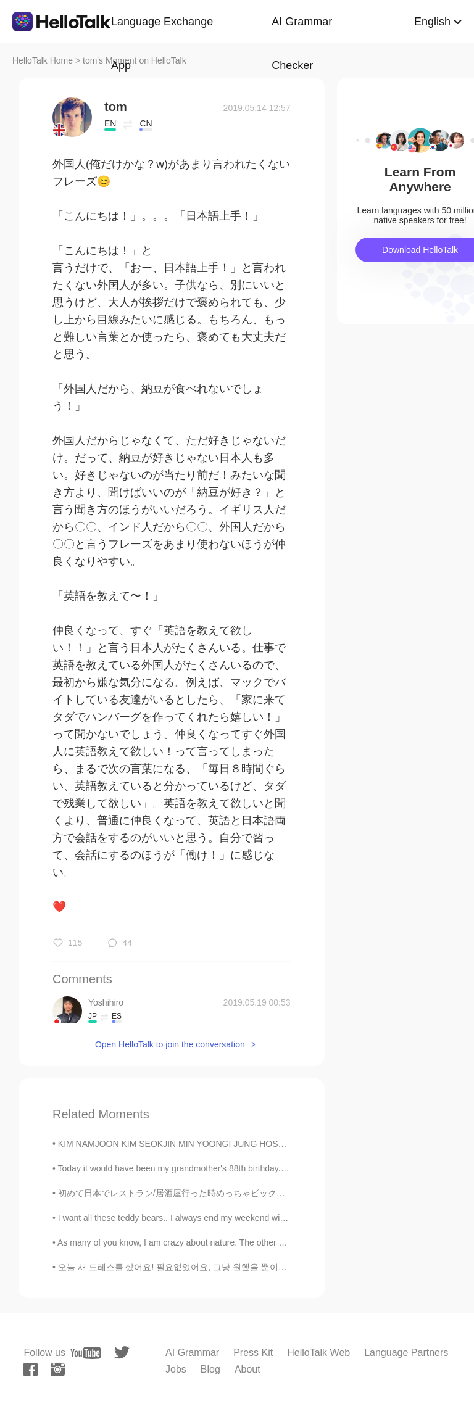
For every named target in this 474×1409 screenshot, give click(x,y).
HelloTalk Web (318, 1352)
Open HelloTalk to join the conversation (170, 1044)
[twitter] (122, 1352)
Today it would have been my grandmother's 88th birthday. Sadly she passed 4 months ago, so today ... (256, 1168)
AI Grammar (192, 1352)
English (432, 21)
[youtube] (85, 1353)
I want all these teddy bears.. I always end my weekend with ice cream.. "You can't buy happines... (245, 1218)
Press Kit (253, 1352)
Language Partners (406, 1352)
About (247, 1369)
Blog (210, 1369)
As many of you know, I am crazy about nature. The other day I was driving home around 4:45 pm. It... (252, 1242)
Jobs (175, 1369)
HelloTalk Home (42, 60)
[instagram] (58, 1369)
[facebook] (30, 1369)
